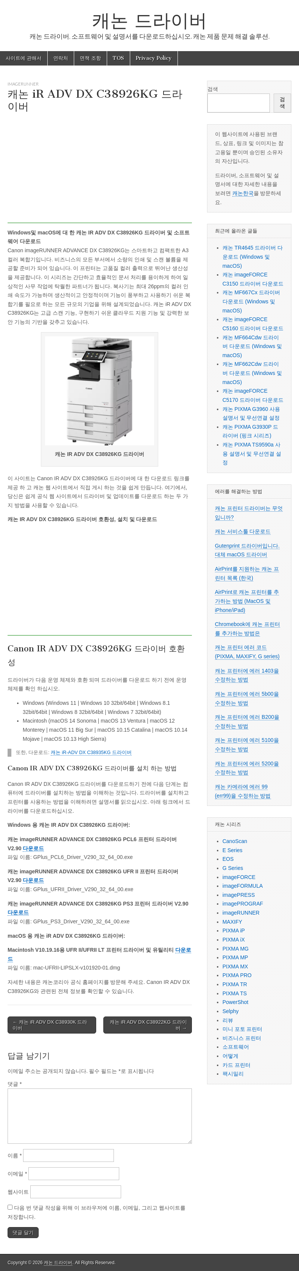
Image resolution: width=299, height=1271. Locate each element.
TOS (118, 58)
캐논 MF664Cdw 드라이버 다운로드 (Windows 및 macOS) (252, 346)
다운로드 (33, 848)
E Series (233, 850)
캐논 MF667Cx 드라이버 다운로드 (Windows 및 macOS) (251, 301)
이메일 (17, 1174)
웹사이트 (18, 1192)
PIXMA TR (235, 984)
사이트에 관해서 (24, 58)
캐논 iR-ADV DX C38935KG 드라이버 (91, 752)
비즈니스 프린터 (242, 1038)
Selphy (231, 1011)
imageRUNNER (23, 83)
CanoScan (235, 841)
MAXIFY (232, 922)
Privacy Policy (154, 58)
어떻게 (230, 1056)
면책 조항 (90, 58)
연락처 (60, 58)
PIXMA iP (234, 930)
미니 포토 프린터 (243, 1029)
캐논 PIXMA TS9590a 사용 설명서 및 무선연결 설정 (252, 453)
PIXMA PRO (237, 975)
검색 (212, 89)
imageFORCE (239, 877)
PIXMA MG (236, 949)
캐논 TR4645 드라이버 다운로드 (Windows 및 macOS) (253, 257)
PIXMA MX (235, 966)
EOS (228, 859)
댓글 (15, 1084)
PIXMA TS (235, 993)
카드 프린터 (237, 1065)
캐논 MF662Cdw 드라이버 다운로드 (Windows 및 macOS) (252, 373)
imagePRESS (239, 895)
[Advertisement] (100, 170)
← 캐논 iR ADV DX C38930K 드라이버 (49, 1025)
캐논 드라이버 (149, 20)
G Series (233, 868)
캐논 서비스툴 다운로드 (243, 531)
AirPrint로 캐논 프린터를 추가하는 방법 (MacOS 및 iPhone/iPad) (247, 601)
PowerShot (235, 1002)
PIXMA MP (235, 957)
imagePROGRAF (243, 904)
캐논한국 (243, 193)
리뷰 (228, 1020)
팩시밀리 (233, 1074)
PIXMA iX (234, 940)
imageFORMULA (243, 886)
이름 (15, 1155)
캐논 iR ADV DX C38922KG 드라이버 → (148, 1025)
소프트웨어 (236, 1047)
